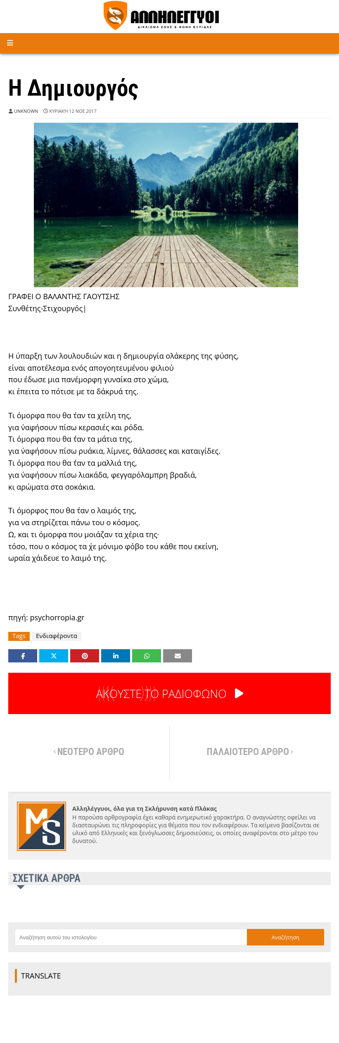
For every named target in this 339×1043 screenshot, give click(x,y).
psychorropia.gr (57, 617)
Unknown (26, 111)
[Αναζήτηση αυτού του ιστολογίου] (131, 937)
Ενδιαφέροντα (56, 636)
